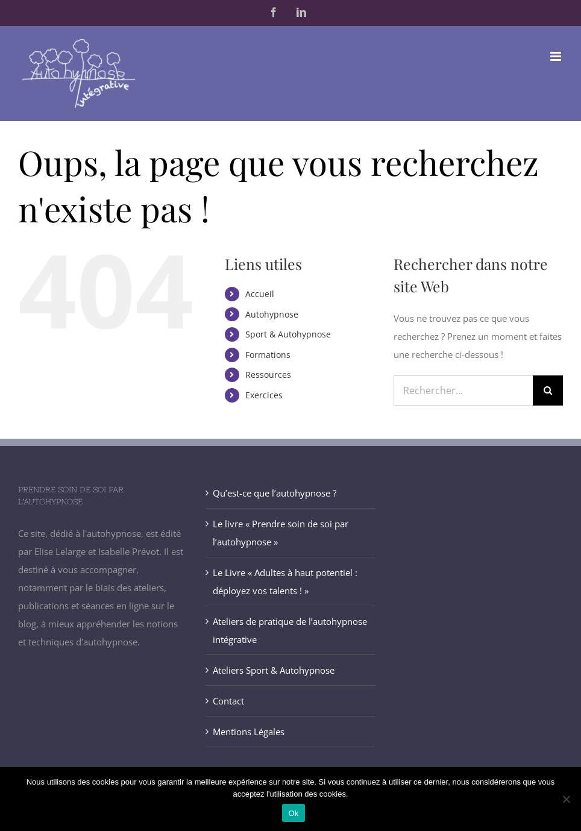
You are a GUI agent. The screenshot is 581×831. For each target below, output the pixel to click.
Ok (293, 813)
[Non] (566, 799)
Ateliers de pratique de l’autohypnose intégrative (290, 630)
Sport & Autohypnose (288, 334)
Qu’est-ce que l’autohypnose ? (274, 493)
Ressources (268, 374)
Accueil (259, 293)
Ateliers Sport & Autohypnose (273, 670)
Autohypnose (271, 314)
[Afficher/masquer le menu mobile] (556, 56)
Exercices (264, 395)
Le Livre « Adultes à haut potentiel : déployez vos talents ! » (285, 581)
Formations (267, 354)
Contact (228, 701)
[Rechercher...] (463, 390)
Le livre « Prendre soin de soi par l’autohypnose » (280, 533)
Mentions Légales (248, 732)
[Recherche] (548, 390)
